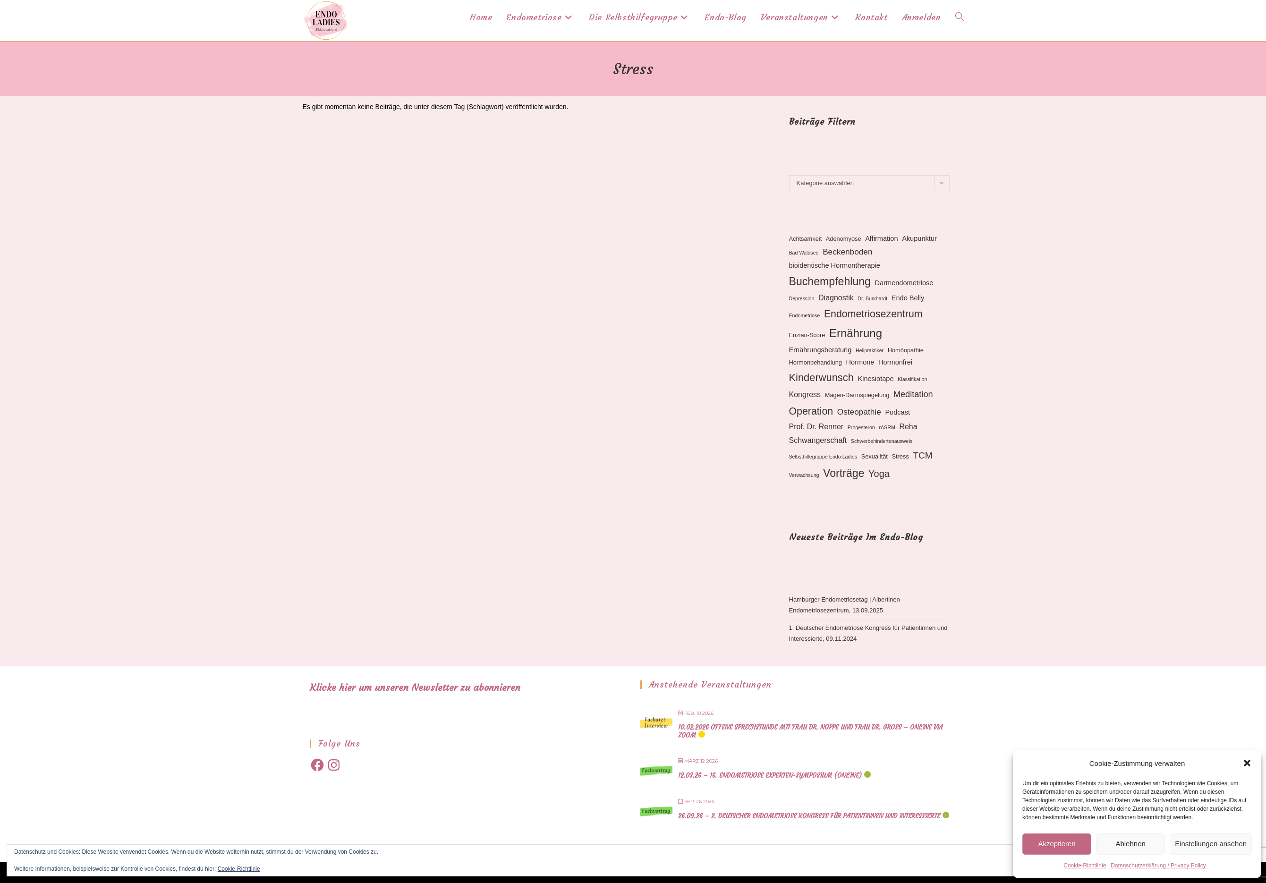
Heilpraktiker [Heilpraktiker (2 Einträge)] (870, 350)
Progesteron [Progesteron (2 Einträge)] (861, 427)
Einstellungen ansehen (1211, 844)
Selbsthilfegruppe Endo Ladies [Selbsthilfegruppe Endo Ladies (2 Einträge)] (823, 456)
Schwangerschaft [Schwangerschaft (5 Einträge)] (818, 440)
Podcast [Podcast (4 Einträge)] (897, 412)
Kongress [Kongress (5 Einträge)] (805, 395)
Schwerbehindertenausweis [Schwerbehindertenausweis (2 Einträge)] (881, 441)
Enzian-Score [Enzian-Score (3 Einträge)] (807, 335)
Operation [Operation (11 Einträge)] (811, 411)
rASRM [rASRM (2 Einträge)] (887, 427)
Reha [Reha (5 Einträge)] (908, 427)
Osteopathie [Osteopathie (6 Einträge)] (859, 411)
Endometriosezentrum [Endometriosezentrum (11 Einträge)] (873, 314)
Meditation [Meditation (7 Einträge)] (913, 394)
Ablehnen (1130, 844)
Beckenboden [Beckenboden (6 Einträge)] (847, 251)
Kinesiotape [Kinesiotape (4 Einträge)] (875, 378)
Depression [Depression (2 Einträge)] (802, 298)
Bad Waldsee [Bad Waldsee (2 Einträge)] (804, 252)
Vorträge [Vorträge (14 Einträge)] (843, 473)
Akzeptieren (1056, 844)
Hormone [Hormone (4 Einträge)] (860, 362)
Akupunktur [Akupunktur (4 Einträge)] (919, 238)
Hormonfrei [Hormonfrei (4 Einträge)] (895, 362)
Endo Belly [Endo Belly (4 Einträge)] (908, 298)
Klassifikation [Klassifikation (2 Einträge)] (912, 379)
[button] (1247, 763)
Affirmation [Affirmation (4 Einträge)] (881, 238)
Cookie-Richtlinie (1084, 865)
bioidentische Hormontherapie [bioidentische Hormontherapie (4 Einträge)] (834, 265)
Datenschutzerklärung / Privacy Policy (1158, 865)
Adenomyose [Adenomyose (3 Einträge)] (843, 238)
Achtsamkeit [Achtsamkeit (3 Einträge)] (805, 238)
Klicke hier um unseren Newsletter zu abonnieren (415, 687)
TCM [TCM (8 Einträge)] (922, 455)
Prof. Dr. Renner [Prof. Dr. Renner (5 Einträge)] (816, 427)
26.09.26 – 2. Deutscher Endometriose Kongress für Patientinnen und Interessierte (809, 816)
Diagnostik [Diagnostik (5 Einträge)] (836, 298)
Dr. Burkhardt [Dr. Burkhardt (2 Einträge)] (872, 298)
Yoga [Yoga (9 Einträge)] (879, 473)
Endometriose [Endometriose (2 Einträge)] (804, 315)
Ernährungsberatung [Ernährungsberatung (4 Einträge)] (820, 350)
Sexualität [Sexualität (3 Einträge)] (874, 456)
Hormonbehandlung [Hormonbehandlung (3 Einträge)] (815, 362)
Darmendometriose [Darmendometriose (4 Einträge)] (904, 283)
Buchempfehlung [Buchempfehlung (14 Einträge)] (830, 281)
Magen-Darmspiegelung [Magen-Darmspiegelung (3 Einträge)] (857, 395)
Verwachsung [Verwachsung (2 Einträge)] (804, 475)
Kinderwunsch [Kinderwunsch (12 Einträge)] (821, 377)
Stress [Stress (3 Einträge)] (900, 456)
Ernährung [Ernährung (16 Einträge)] (855, 333)
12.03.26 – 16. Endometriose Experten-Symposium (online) (770, 776)
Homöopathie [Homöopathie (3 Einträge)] (906, 350)
